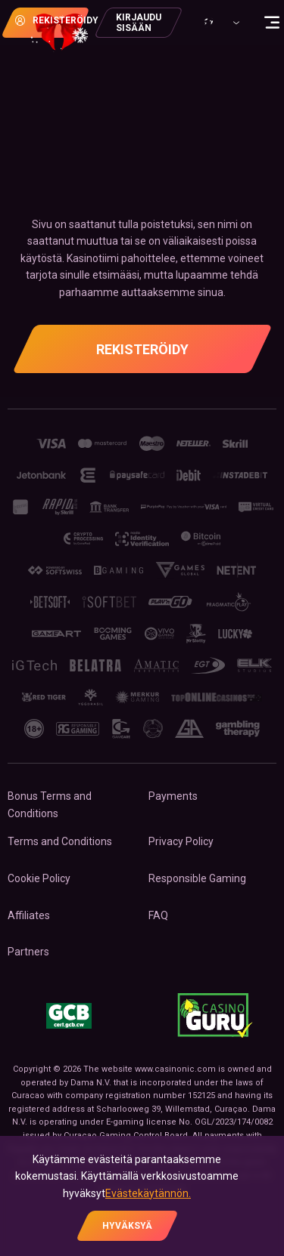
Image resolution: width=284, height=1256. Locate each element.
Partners (28, 952)
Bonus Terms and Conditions (50, 804)
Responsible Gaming (197, 878)
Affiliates (29, 915)
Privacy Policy (181, 841)
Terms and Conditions (60, 841)
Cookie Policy (39, 878)
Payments (173, 796)
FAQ (158, 915)
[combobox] (219, 22)
